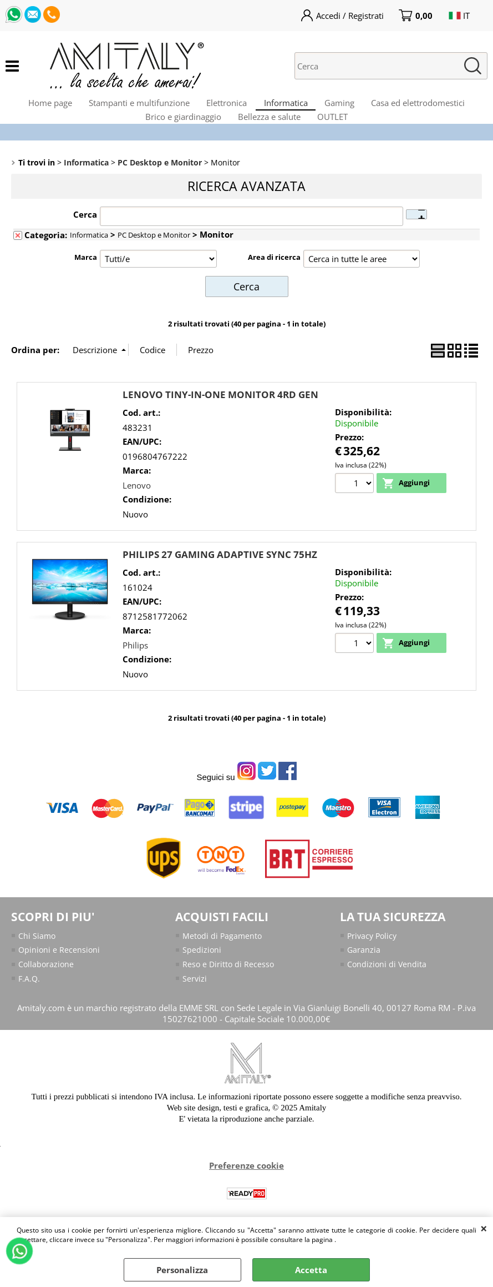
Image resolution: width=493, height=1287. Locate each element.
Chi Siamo (37, 961)
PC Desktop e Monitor (154, 262)
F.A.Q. (29, 1005)
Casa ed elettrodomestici (432, 108)
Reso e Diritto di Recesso (229, 990)
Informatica (289, 108)
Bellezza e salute (269, 135)
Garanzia (364, 976)
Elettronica (224, 108)
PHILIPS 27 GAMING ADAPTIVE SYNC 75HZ (220, 580)
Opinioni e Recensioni (59, 976)
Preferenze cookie (246, 1192)
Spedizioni (202, 976)
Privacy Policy (373, 961)
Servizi (194, 1005)
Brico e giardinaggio (178, 135)
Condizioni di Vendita (387, 990)
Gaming (348, 108)
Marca (85, 284)
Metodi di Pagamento (223, 961)
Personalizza (182, 1269)
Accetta (311, 1269)
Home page (37, 108)
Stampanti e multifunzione (131, 108)
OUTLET (338, 135)
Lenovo (137, 510)
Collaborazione (46, 990)
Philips (135, 670)
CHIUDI (483, 1228)
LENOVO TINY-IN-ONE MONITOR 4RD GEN (220, 420)
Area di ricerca (274, 284)
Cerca (85, 241)
